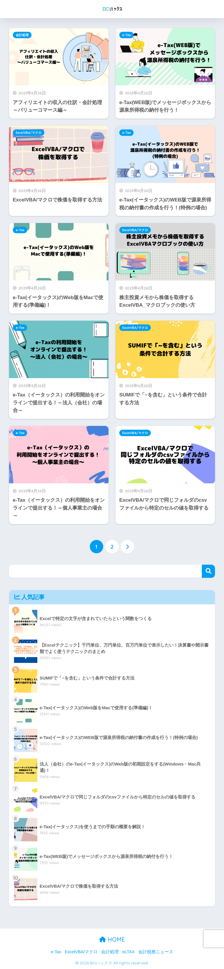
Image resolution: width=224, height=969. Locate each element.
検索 (208, 571)
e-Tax (126, 35)
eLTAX (128, 951)
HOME (112, 939)
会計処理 (22, 35)
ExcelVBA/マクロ (28, 133)
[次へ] (127, 547)
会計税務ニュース (155, 951)
